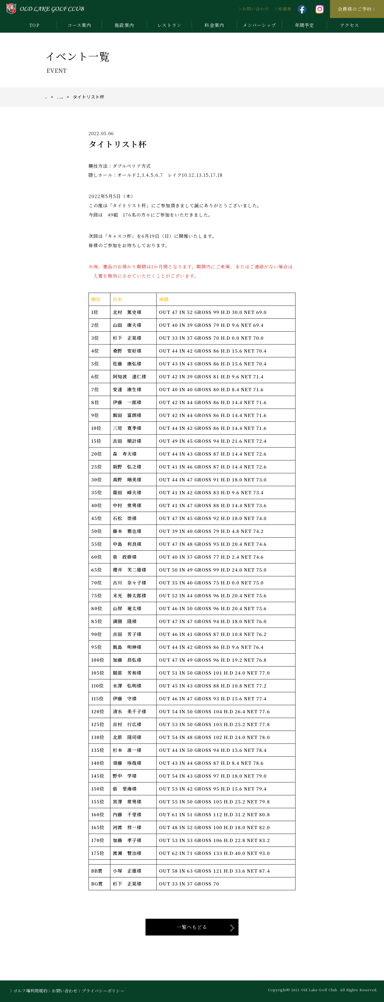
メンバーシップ (259, 25)
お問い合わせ (255, 9)
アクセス (349, 25)
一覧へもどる (192, 927)
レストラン (169, 25)
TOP (34, 25)
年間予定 (304, 25)
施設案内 (124, 25)
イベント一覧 (78, 97)
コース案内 (79, 25)
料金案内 (214, 25)
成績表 (285, 9)
